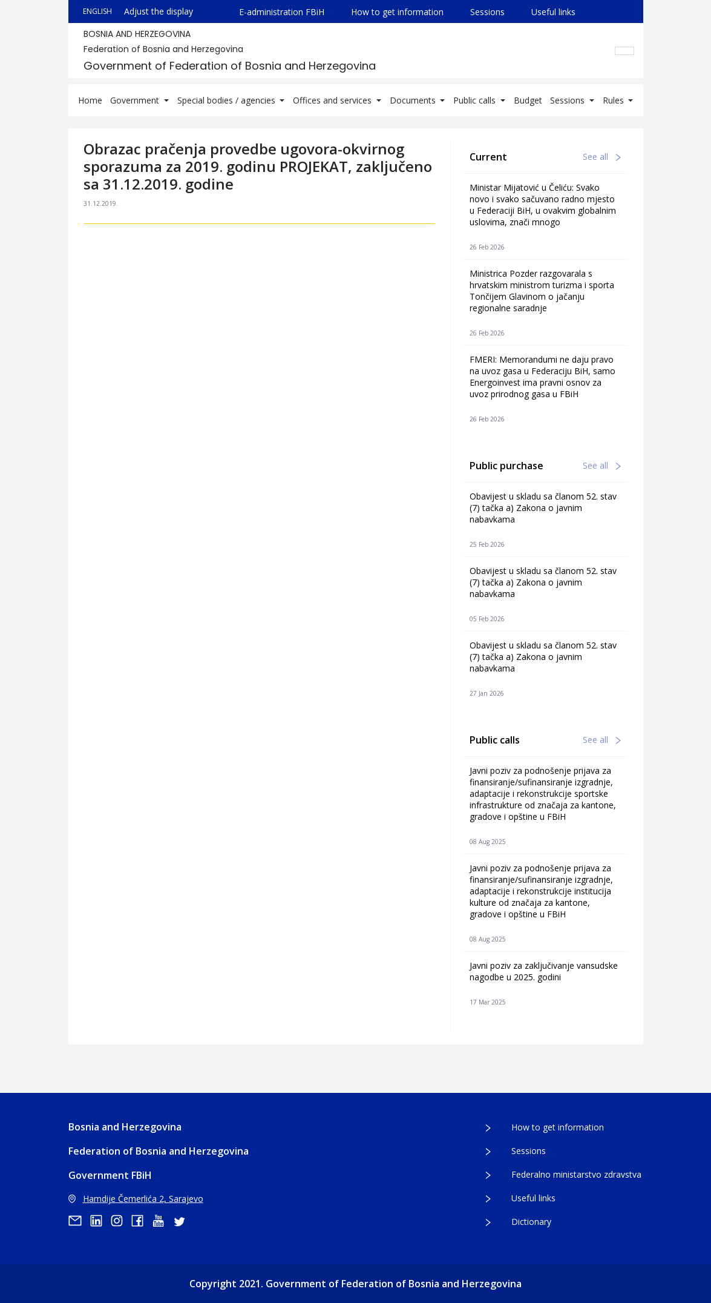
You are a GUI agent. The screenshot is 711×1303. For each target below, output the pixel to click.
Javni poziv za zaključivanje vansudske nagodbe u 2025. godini (544, 971)
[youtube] (162, 1221)
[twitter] (182, 1221)
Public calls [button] (475, 100)
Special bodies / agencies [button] (227, 100)
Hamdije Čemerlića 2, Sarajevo (135, 1198)
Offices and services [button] (333, 100)
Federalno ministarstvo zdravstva (576, 1174)
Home (90, 100)
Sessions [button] (568, 100)
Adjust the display (158, 11)
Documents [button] (414, 100)
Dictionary (531, 1221)
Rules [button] (614, 100)
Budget (528, 100)
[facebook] (141, 1221)
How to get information (397, 12)
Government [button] (136, 100)
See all (602, 156)
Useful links (553, 12)
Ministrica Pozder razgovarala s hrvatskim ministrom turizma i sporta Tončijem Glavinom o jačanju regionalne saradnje (542, 291)
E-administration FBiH (281, 12)
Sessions (487, 12)
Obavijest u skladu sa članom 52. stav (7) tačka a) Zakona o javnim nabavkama (543, 507)
